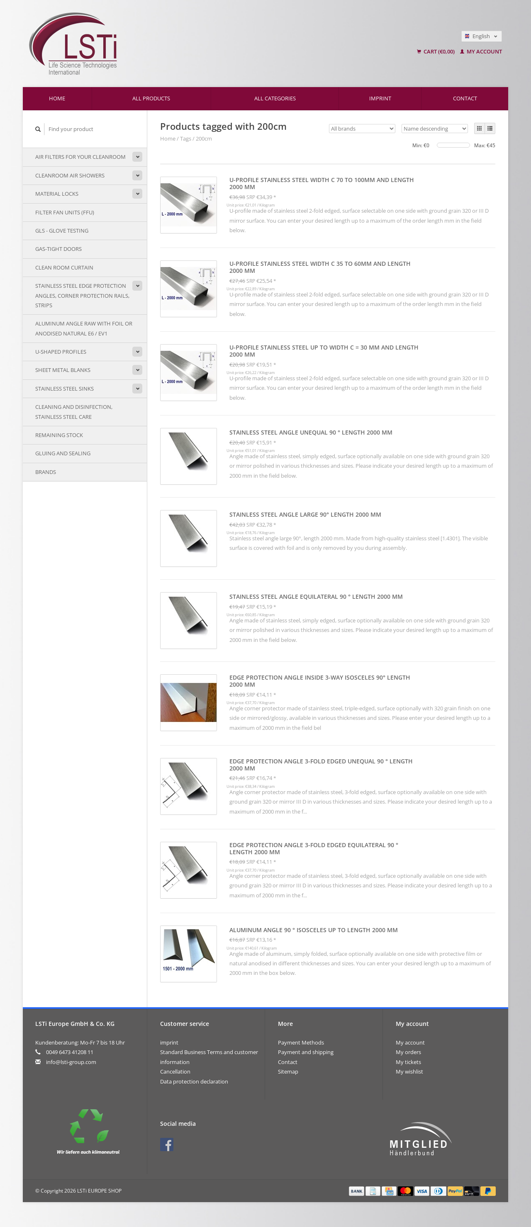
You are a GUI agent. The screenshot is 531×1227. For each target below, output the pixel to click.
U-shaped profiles (60, 351)
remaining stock (59, 435)
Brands (45, 472)
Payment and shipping (306, 1052)
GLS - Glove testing (61, 230)
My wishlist (409, 1071)
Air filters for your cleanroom (80, 156)
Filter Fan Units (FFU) (64, 212)
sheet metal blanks (62, 370)
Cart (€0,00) (436, 51)
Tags (185, 138)
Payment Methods (301, 1042)
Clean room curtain (64, 267)
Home (57, 98)
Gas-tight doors (58, 249)
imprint (380, 98)
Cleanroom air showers (70, 175)
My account (481, 51)
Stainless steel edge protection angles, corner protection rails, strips (82, 295)
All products (151, 98)
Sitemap (288, 1071)
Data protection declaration (194, 1081)
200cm (204, 138)
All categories (275, 98)
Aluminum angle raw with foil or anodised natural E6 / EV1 (83, 328)
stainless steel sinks (64, 388)
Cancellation (175, 1071)
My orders (408, 1052)
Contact (465, 98)
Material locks (56, 193)
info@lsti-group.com (71, 1062)
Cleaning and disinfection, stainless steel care (73, 411)
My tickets (408, 1062)
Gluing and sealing (62, 453)
